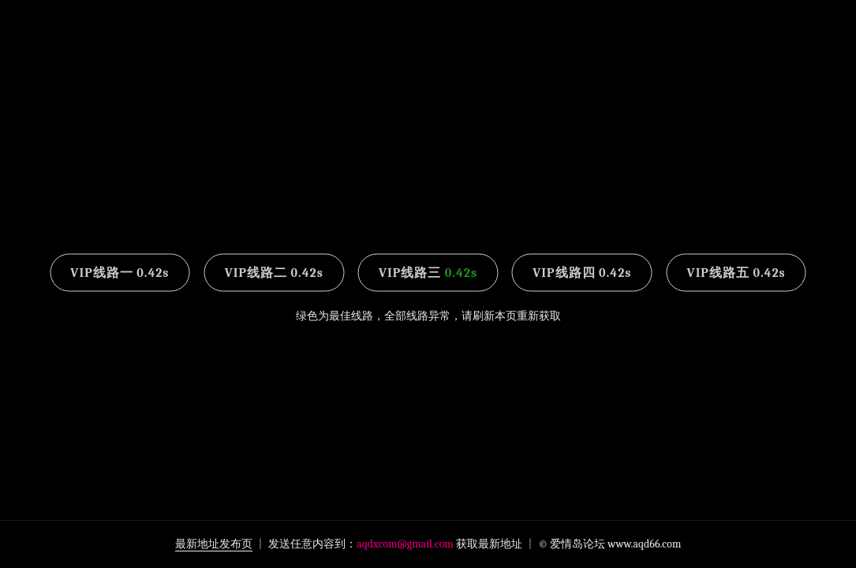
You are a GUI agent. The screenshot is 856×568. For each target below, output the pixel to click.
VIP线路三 (428, 273)
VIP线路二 (274, 273)
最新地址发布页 (213, 544)
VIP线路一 (119, 273)
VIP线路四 (582, 273)
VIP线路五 (736, 273)
